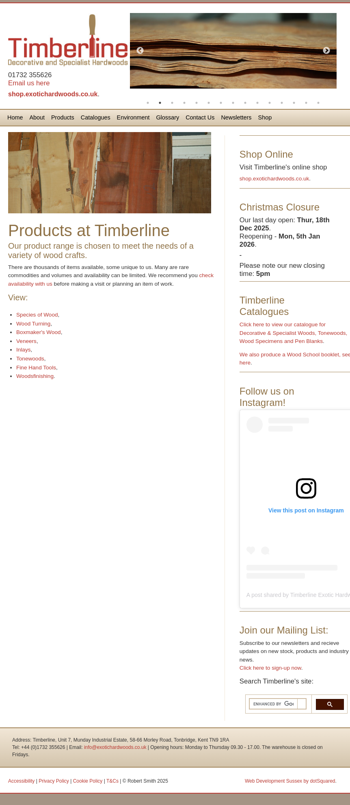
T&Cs (112, 781)
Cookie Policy (88, 781)
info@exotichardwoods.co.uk (115, 747)
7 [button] (221, 103)
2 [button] (160, 103)
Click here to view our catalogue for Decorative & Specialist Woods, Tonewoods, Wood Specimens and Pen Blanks (293, 332)
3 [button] (172, 103)
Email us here (29, 83)
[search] (273, 704)
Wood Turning (33, 324)
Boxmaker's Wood (38, 332)
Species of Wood (37, 315)
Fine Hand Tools (36, 368)
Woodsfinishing (35, 376)
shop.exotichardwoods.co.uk (52, 94)
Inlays (23, 350)
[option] (233, 51)
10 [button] (257, 103)
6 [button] (209, 103)
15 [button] (318, 103)
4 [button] (184, 103)
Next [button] (326, 51)
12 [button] (282, 103)
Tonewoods (30, 359)
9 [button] (245, 103)
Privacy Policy (54, 781)
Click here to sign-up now (270, 668)
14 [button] (306, 103)
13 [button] (294, 103)
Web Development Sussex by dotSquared (290, 781)
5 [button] (196, 103)
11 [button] (270, 103)
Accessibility (21, 781)
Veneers (26, 341)
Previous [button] (140, 51)
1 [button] (148, 103)
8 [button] (233, 103)
